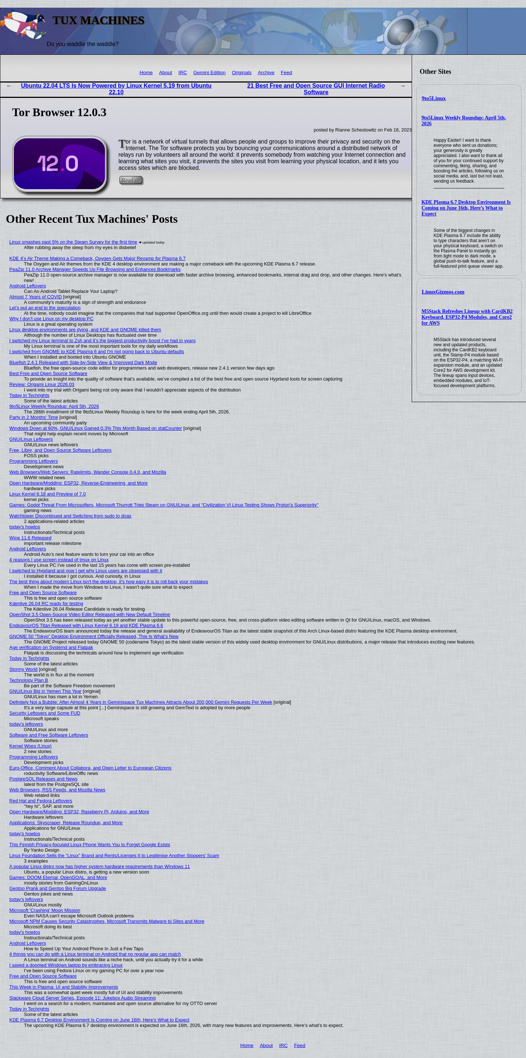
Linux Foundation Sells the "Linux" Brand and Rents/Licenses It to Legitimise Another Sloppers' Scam (114, 855)
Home (146, 72)
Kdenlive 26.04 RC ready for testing (46, 603)
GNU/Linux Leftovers (31, 439)
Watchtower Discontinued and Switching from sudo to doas (70, 516)
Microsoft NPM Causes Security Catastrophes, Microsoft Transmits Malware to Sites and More (107, 921)
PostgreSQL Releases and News (43, 779)
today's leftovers (26, 724)
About (165, 72)
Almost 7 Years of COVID (35, 296)
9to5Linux (434, 98)
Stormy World (23, 669)
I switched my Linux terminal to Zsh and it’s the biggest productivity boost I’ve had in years (102, 340)
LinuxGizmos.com (443, 292)
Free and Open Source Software (43, 592)
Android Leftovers (27, 286)
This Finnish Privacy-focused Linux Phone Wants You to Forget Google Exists (89, 844)
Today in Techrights (29, 395)
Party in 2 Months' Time (33, 417)
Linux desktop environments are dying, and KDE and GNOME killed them (85, 329)
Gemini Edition (209, 72)
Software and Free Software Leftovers (48, 735)
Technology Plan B (28, 680)
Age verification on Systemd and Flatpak (51, 647)
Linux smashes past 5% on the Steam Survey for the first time (73, 242)
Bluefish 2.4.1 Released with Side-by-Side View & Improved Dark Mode (83, 362)
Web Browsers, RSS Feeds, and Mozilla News (57, 789)
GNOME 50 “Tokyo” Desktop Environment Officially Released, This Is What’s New (94, 636)
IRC (182, 72)
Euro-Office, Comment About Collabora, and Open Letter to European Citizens (90, 768)
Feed (286, 72)
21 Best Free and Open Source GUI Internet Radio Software (316, 89)
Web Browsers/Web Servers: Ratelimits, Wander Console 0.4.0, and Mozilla (87, 472)
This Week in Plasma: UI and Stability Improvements (63, 987)
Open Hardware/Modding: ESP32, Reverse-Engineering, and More (78, 483)
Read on (131, 180)
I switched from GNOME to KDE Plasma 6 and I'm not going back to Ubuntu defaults (96, 351)
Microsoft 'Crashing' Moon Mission (44, 910)
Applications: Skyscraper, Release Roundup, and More (66, 822)
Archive (266, 72)
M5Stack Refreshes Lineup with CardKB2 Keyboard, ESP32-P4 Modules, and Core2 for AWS (467, 317)
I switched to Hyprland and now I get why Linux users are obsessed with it (85, 570)
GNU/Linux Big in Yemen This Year (45, 691)
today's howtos (24, 527)
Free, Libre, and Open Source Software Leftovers (60, 450)
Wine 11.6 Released (30, 538)
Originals (242, 72)
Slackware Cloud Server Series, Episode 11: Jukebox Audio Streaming (82, 998)
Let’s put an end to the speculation (45, 307)
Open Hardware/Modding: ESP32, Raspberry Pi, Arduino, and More (79, 811)
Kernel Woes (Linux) (30, 746)
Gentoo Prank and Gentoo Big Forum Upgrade (57, 888)
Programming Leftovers (33, 461)
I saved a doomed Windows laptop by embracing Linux (66, 965)
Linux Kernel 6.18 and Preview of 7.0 (47, 494)
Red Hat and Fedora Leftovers (40, 800)
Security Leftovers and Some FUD (44, 713)
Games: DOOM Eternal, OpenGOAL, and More (58, 877)
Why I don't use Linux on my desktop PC (51, 318)
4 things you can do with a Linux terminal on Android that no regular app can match (95, 954)
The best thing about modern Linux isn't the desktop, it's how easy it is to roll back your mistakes (108, 581)
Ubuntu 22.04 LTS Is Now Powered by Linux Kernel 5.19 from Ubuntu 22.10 (116, 89)
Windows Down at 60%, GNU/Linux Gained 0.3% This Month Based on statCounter (95, 428)
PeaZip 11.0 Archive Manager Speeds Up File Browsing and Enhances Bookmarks (95, 269)
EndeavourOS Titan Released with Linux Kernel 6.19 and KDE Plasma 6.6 (86, 625)
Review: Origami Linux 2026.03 (42, 384)
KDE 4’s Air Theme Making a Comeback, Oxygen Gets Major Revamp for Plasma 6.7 (97, 258)
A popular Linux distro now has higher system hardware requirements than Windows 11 (99, 866)
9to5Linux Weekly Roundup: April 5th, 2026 (54, 406)
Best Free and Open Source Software (48, 373)
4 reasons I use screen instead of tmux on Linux (59, 559)
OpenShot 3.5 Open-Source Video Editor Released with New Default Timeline (89, 614)
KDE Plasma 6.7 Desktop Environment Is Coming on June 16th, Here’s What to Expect (466, 208)
